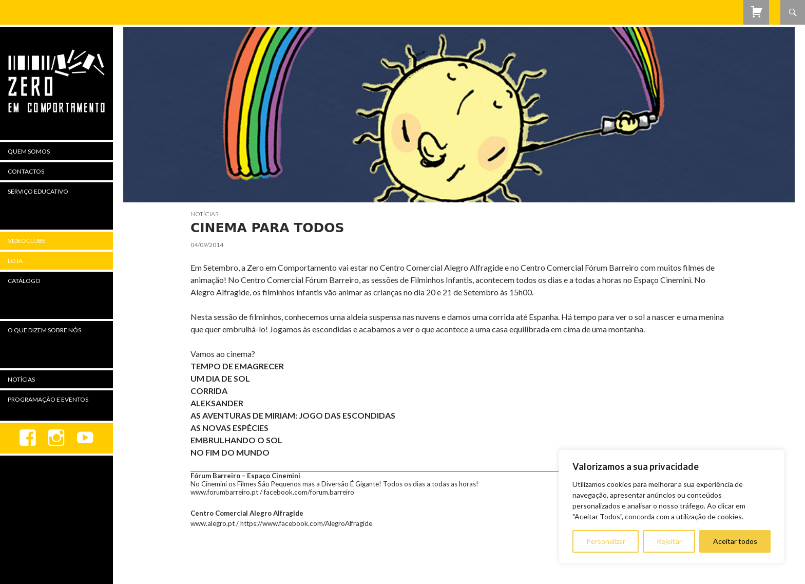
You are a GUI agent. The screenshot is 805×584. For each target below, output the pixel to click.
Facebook (27, 438)
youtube (85, 438)
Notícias (204, 214)
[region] (671, 506)
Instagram (56, 438)
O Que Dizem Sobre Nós (44, 330)
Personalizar (605, 541)
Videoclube (27, 240)
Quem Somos (29, 151)
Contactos (26, 171)
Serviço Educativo (38, 191)
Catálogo (24, 281)
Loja (15, 261)
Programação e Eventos (48, 399)
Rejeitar (669, 541)
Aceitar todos (735, 541)
